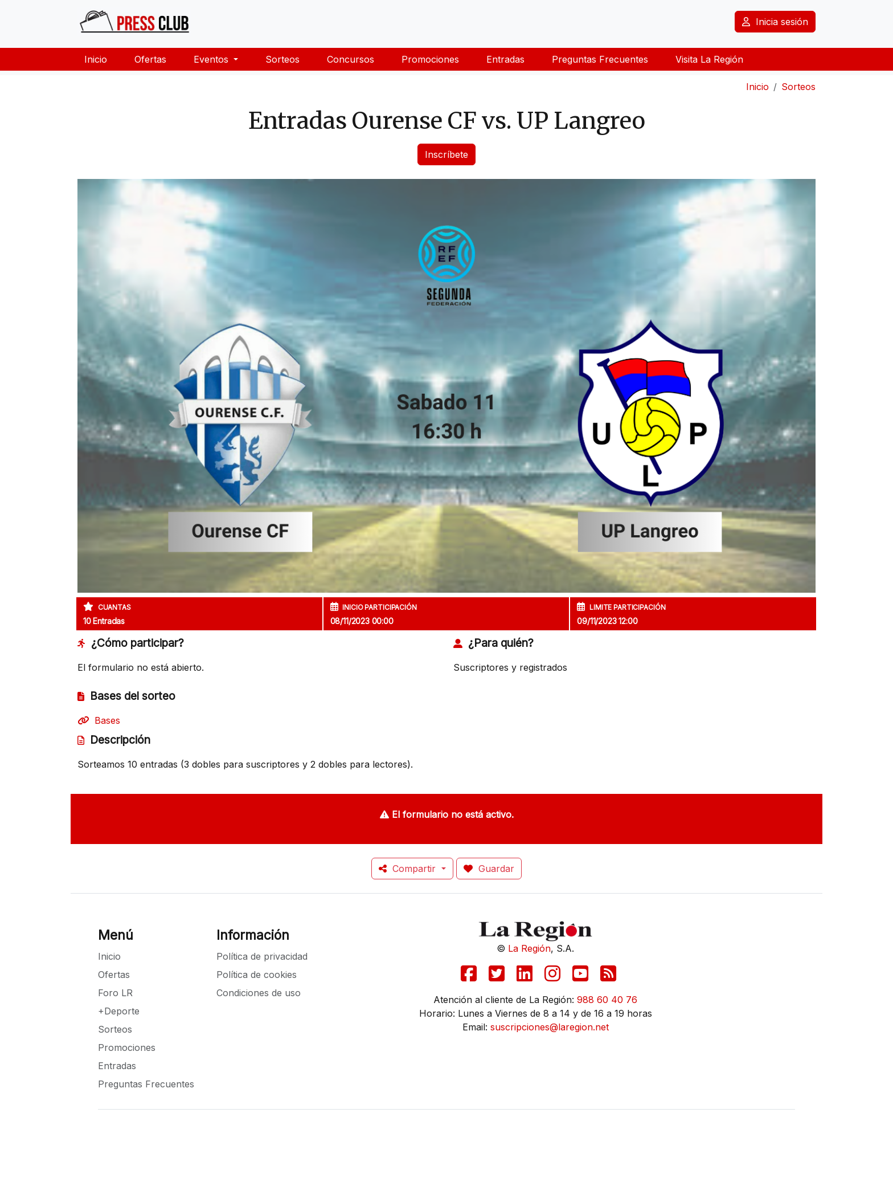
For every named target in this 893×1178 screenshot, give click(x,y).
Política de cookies (256, 974)
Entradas (505, 59)
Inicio (95, 59)
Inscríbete (446, 154)
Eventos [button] (212, 59)
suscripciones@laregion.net (549, 1027)
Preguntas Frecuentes (600, 59)
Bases (98, 720)
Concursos (350, 59)
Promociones (430, 59)
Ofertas (150, 59)
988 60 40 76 (607, 999)
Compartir (409, 868)
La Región (529, 948)
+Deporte (119, 1011)
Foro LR (115, 992)
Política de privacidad (262, 956)
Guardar (489, 868)
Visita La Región (709, 59)
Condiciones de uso (258, 992)
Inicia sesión (775, 21)
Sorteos (282, 59)
